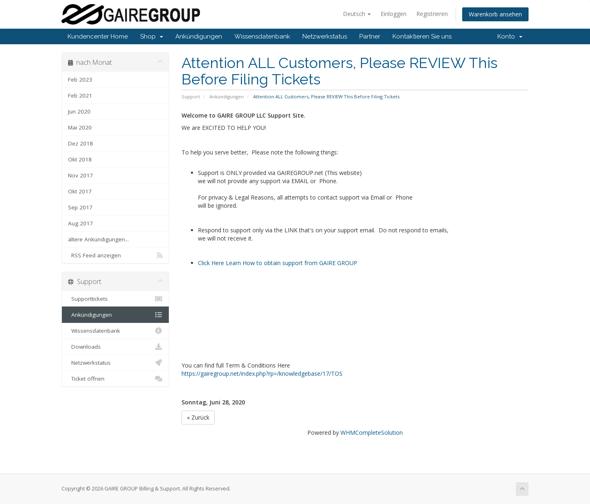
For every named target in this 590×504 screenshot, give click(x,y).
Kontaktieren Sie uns (422, 36)
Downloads (115, 347)
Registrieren (432, 14)
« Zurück (198, 417)
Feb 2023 (80, 79)
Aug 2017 (80, 223)
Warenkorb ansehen (495, 14)
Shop (151, 36)
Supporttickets (115, 299)
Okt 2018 (80, 159)
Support (191, 96)
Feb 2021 (80, 95)
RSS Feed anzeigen (115, 255)
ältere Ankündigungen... (98, 239)
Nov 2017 (80, 175)
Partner (369, 36)
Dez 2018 (80, 143)
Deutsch (357, 14)
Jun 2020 (79, 111)
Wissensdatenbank (262, 36)
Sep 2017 (80, 207)
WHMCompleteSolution (371, 432)
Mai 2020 (80, 127)
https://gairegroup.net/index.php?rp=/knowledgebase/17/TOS (262, 373)
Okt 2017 (80, 191)
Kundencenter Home (98, 36)
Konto (509, 36)
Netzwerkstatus (324, 36)
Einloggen (393, 14)
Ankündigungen (198, 36)
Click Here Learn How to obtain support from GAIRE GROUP (277, 263)
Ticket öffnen (115, 379)
